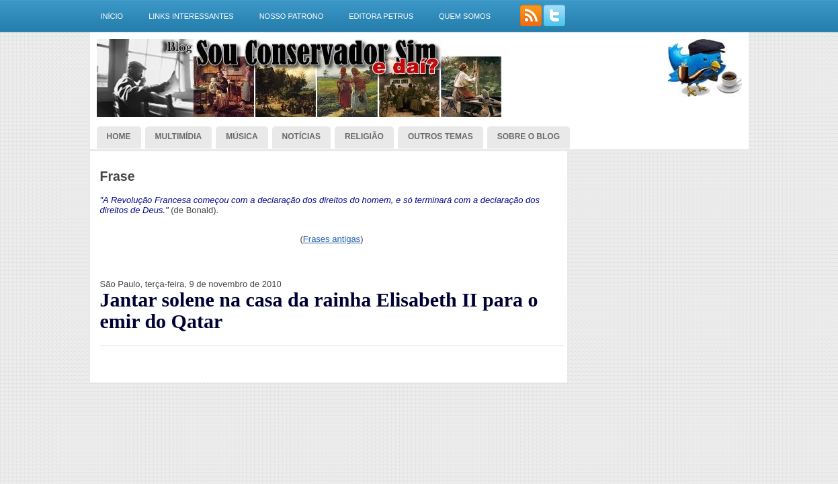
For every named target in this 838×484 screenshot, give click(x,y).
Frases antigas (331, 239)
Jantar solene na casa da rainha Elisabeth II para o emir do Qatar (319, 310)
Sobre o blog (528, 136)
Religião (364, 136)
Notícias (301, 136)
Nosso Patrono (291, 16)
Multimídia (178, 136)
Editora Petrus (381, 16)
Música (241, 136)
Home (119, 136)
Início (112, 16)
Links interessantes (191, 16)
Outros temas (440, 136)
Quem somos (465, 16)
